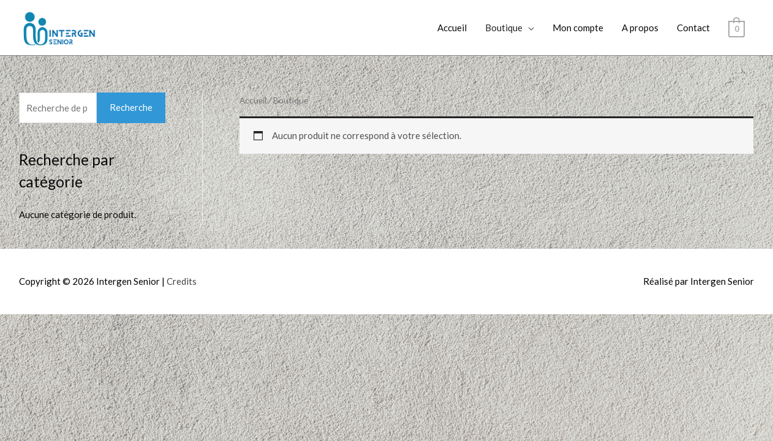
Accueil (458, 27)
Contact (694, 27)
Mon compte (579, 27)
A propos (642, 27)
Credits (178, 281)
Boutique (510, 27)
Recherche (130, 107)
